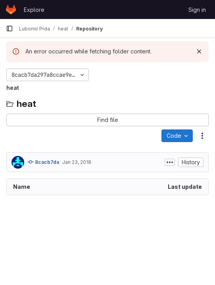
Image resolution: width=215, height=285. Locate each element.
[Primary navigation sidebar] (9, 28)
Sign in (197, 9)
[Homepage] (10, 9)
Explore (34, 9)
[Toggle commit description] (170, 162)
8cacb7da (43, 162)
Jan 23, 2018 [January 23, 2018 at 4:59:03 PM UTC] (76, 162)
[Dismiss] (199, 51)
